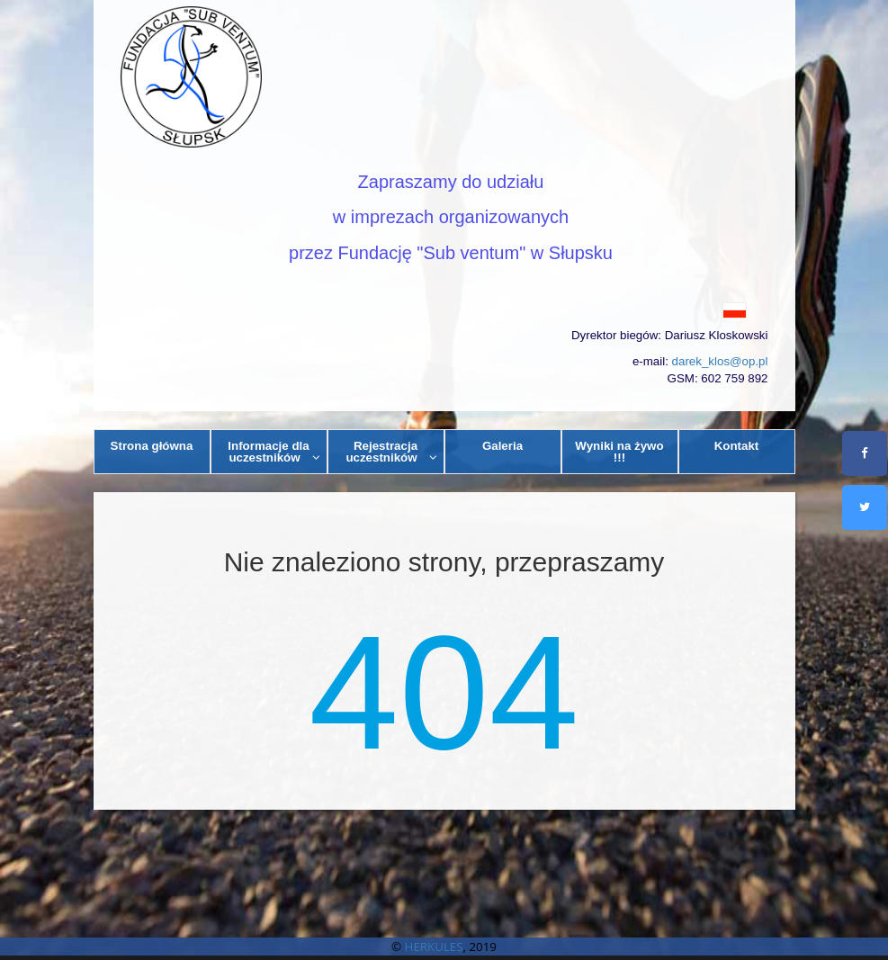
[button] (444, 309)
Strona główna (152, 446)
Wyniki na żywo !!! (619, 451)
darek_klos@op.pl (720, 361)
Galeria (502, 446)
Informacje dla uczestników (274, 451)
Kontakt (736, 446)
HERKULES (434, 946)
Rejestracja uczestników (390, 451)
